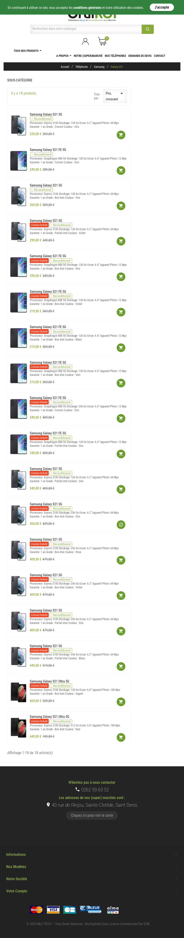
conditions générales (88, 8)
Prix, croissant (115, 96)
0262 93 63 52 (92, 789)
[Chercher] (86, 29)
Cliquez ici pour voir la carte (92, 815)
